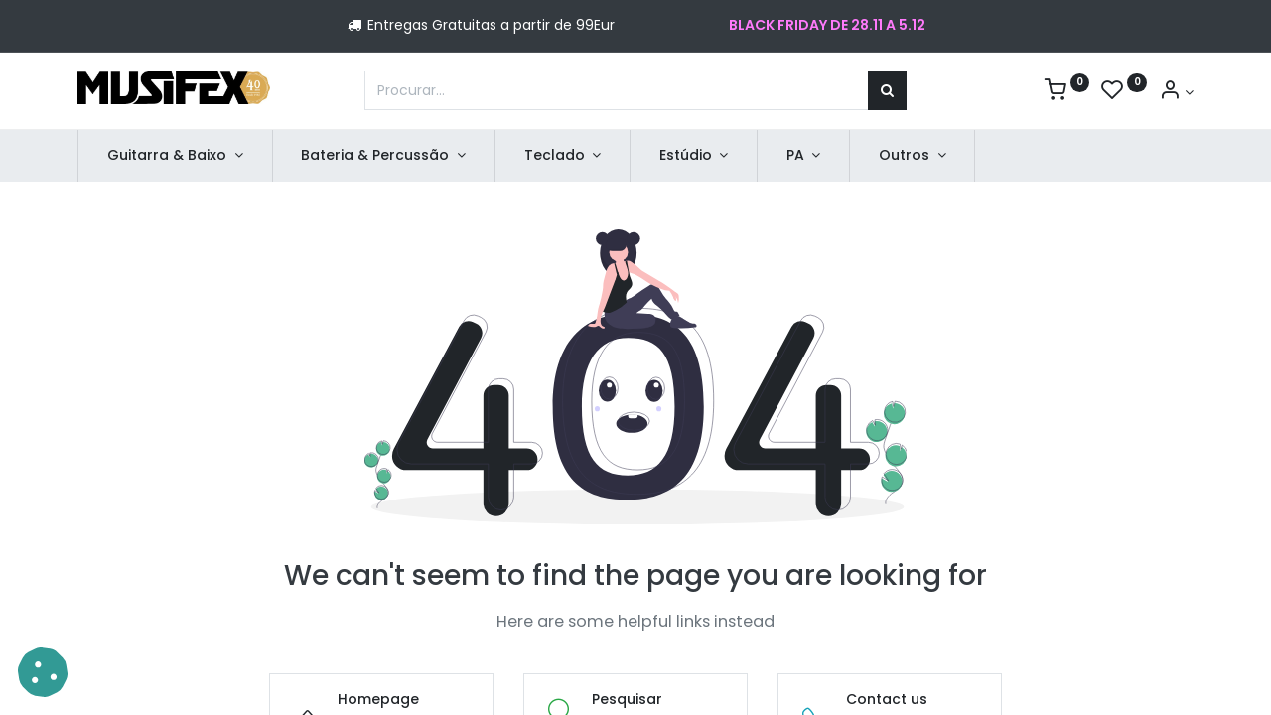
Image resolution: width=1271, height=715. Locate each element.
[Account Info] (1176, 92)
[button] (43, 672)
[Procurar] (887, 90)
